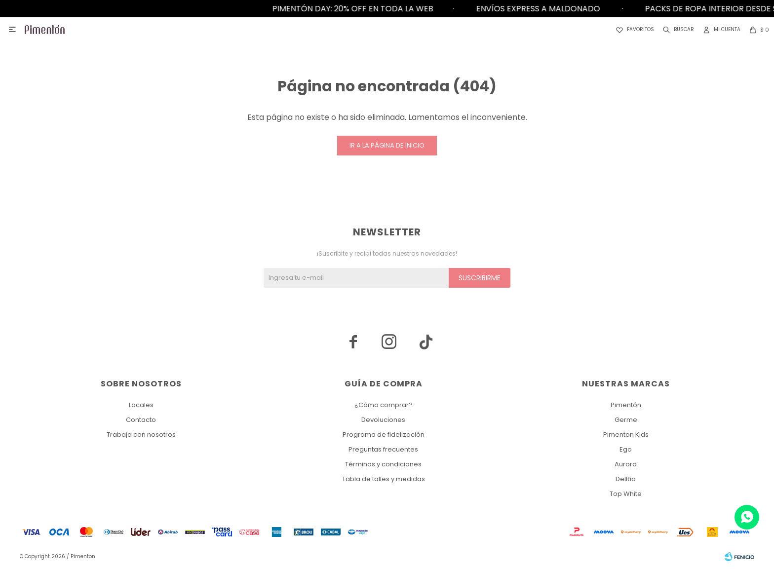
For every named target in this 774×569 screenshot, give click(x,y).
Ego (625, 449)
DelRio (626, 479)
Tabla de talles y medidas (383, 479)
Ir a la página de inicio (387, 145)
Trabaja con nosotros (141, 434)
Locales (141, 405)
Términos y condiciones (383, 464)
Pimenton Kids (626, 434)
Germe (626, 419)
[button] (676, 29)
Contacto (141, 419)
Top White (626, 493)
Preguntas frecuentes (383, 449)
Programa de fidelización (384, 434)
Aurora (626, 464)
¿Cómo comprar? (383, 405)
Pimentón (626, 405)
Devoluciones (383, 419)
